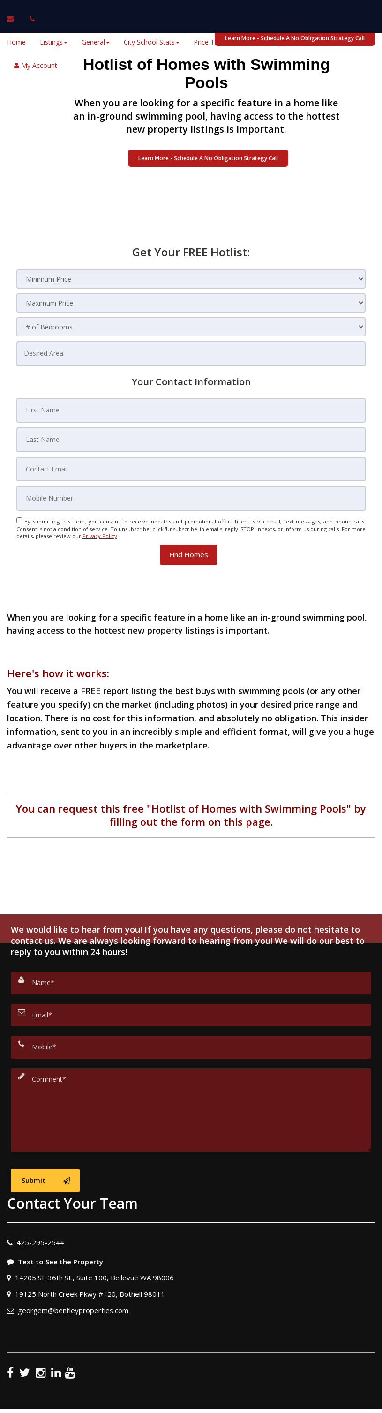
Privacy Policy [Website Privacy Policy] (99, 506)
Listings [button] (53, 41)
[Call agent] (29, 18)
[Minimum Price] (191, 279)
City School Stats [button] (152, 41)
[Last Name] (191, 425)
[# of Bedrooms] (191, 326)
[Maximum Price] (191, 303)
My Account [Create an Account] (35, 65)
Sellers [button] (321, 41)
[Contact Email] (191, 448)
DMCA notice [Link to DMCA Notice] (191, 1402)
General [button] (96, 41)
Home (16, 41)
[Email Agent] (14, 18)
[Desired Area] (191, 350)
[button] (188, 525)
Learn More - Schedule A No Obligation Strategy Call (208, 158)
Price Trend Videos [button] (224, 41)
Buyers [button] (282, 41)
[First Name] (191, 401)
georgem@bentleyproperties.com (73, 1233)
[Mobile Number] (191, 472)
